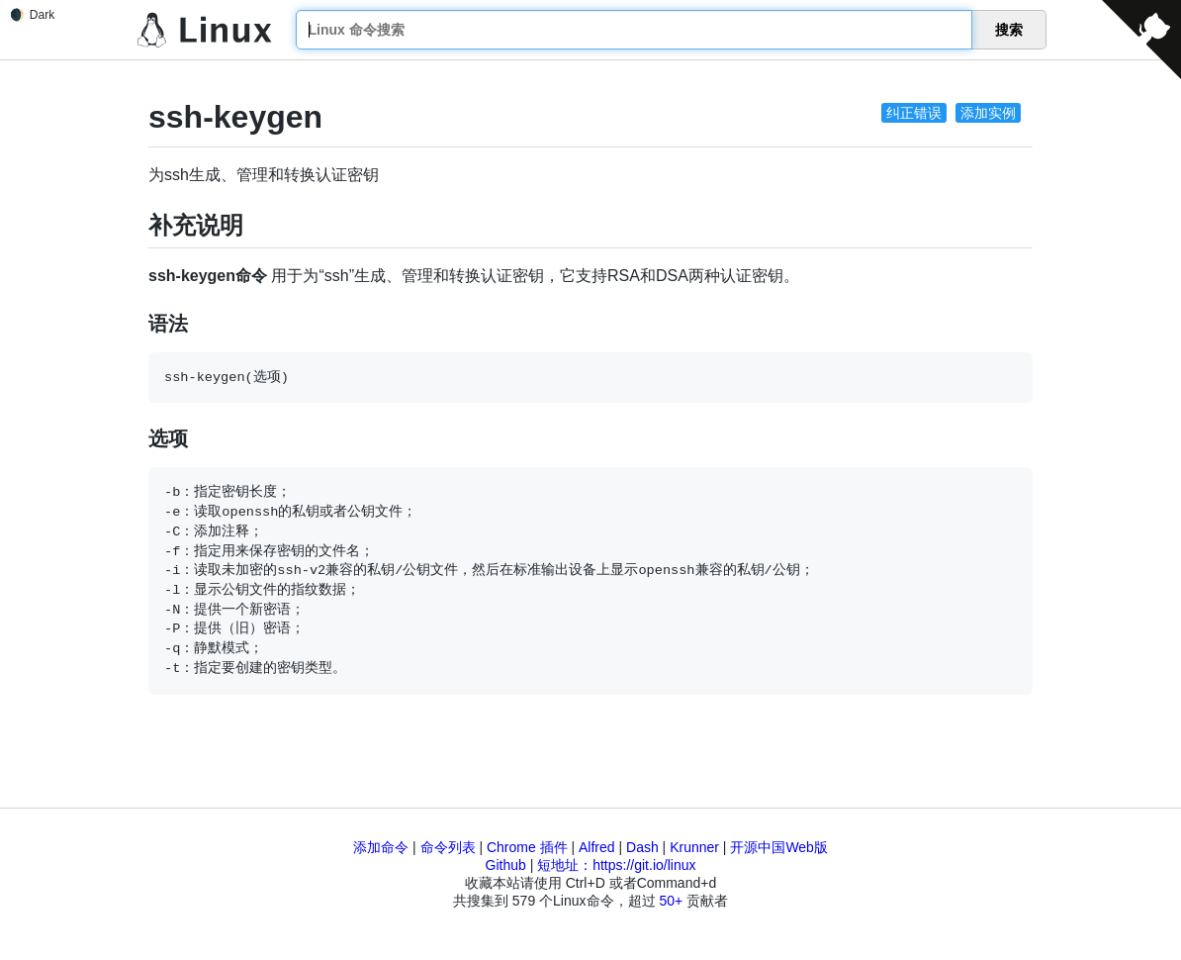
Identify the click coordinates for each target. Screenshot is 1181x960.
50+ (670, 901)
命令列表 (448, 847)
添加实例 (988, 113)
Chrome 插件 (527, 847)
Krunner (694, 847)
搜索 (1009, 30)
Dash (642, 847)
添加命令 (381, 847)
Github (506, 865)
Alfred (597, 847)
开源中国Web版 (779, 847)
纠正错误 (914, 113)
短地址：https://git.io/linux (616, 865)
